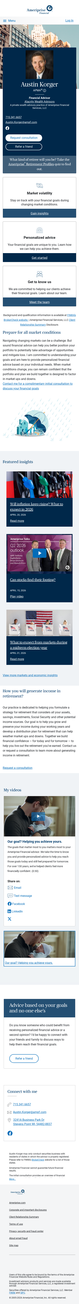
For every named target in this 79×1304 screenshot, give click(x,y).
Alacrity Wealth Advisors (40, 101)
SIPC (22, 1292)
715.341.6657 (13, 117)
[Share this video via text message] (20, 896)
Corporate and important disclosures (28, 1209)
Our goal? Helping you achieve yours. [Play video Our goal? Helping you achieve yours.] (29, 963)
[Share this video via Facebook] (20, 904)
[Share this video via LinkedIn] (20, 911)
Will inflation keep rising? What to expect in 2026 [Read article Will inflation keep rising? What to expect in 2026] (36, 506)
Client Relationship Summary (24, 1216)
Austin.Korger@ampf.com (21, 122)
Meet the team (40, 302)
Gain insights (40, 213)
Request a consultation (17, 768)
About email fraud (18, 1238)
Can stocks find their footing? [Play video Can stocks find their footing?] (33, 580)
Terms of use (16, 1224)
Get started (39, 258)
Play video (16, 596)
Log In (69, 20)
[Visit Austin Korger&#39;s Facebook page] (10, 1133)
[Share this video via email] (20, 888)
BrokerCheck (38, 1160)
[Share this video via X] (20, 919)
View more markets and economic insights (30, 675)
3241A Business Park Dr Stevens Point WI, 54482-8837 (32, 1122)
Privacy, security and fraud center (26, 1231)
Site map (13, 1245)
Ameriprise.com (17, 1202)
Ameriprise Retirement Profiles (31, 164)
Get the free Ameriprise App (42, 1264)
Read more (17, 521)
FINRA (12, 1292)
